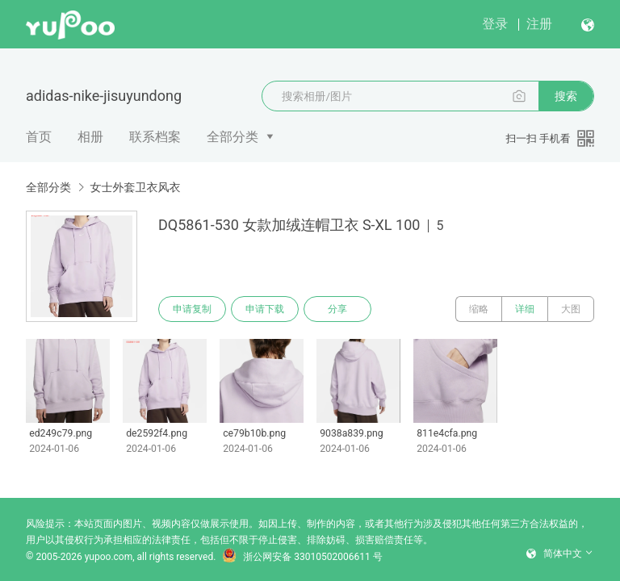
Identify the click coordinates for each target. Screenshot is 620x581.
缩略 (478, 309)
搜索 (566, 96)
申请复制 (192, 309)
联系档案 (155, 136)
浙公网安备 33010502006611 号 (302, 556)
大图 (570, 309)
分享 (337, 309)
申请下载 (264, 309)
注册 (539, 23)
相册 (90, 136)
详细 (524, 309)
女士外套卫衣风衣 (135, 187)
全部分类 (232, 136)
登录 (495, 23)
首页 (39, 136)
